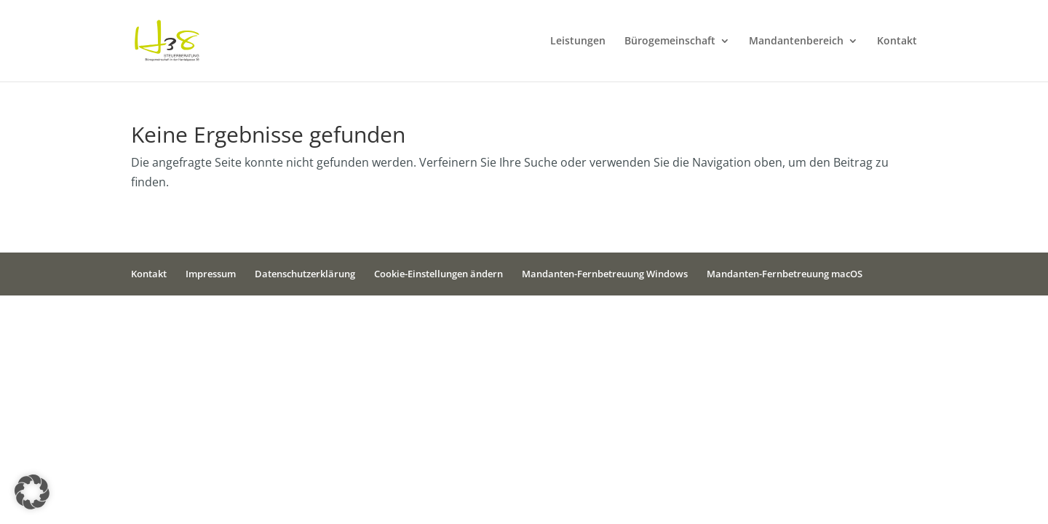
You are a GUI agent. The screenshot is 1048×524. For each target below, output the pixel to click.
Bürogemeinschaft (669, 41)
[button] (32, 492)
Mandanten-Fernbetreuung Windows (605, 273)
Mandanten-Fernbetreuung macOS (784, 273)
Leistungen (578, 41)
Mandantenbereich (796, 41)
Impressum (211, 273)
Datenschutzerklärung (305, 273)
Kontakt (897, 41)
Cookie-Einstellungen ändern (438, 273)
